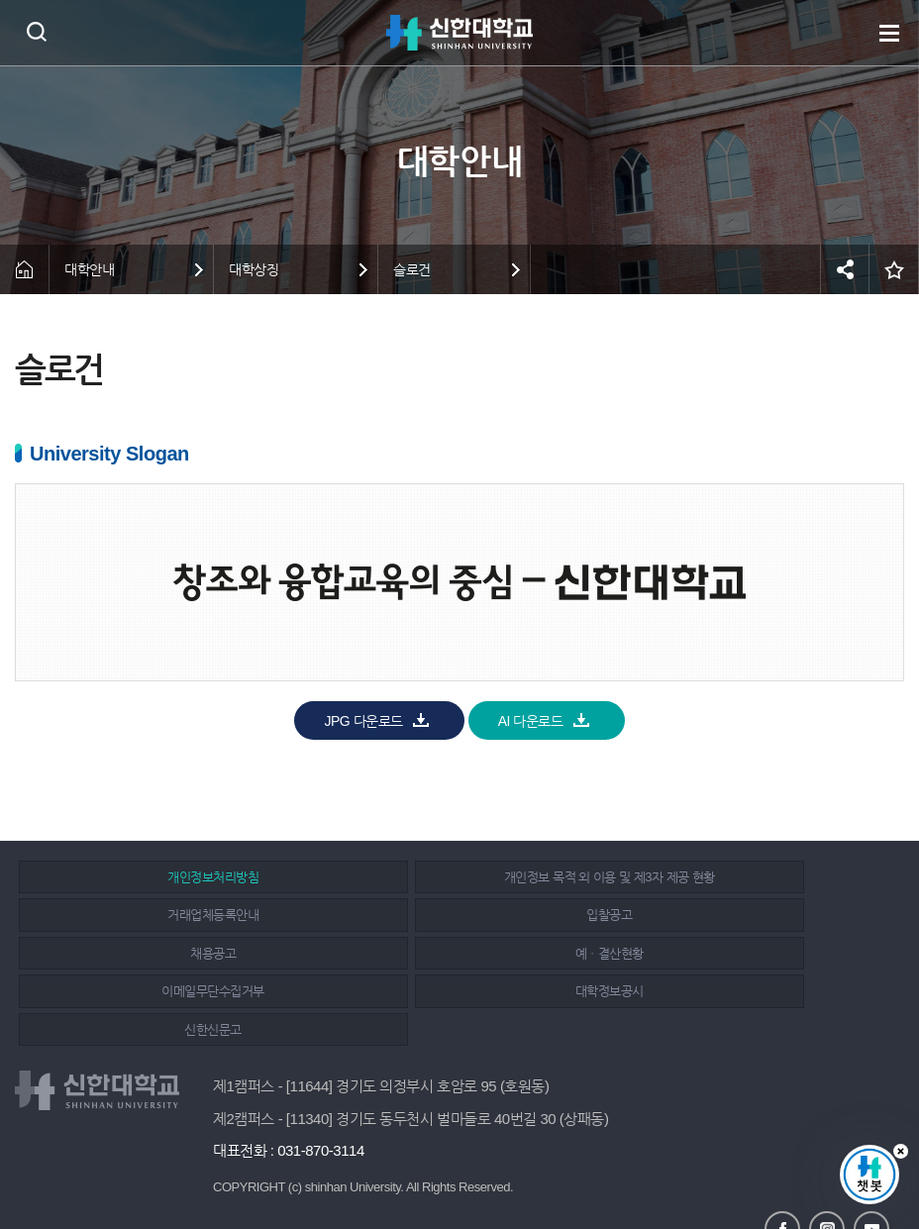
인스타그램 (827, 1152)
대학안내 (89, 269)
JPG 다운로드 (363, 721)
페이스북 (782, 1152)
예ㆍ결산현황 (738, 913)
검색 (36, 31)
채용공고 (448, 913)
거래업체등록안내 (737, 875)
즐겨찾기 (894, 269)
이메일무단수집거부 (159, 951)
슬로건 (412, 269)
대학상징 (253, 269)
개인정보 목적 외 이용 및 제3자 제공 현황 (449, 875)
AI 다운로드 (530, 721)
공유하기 (844, 269)
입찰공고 (159, 913)
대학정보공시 (448, 951)
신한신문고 (737, 951)
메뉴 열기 (889, 33)
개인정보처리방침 (159, 875)
